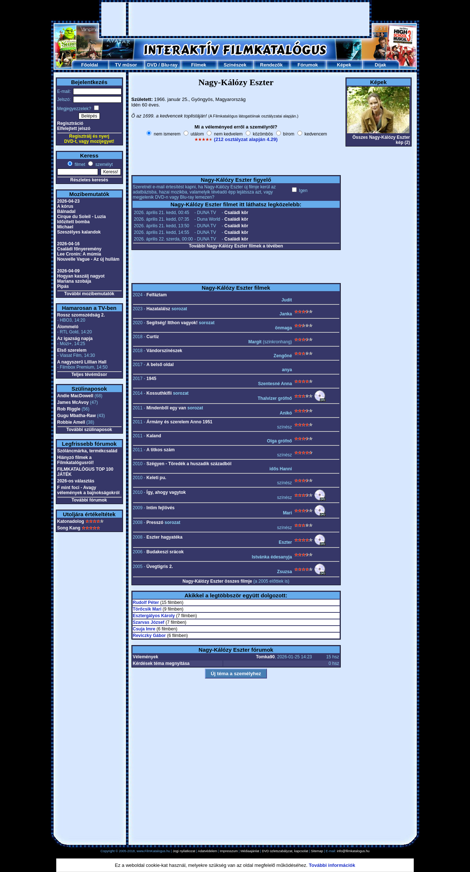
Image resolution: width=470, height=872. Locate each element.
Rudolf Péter (146, 602)
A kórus (65, 206)
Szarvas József (148, 622)
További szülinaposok (89, 429)
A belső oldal (160, 364)
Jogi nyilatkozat (184, 851)
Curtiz (153, 336)
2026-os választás (75, 481)
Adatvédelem (207, 851)
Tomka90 (265, 656)
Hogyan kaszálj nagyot (81, 276)
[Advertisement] (235, 19)
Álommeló (68, 326)
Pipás (63, 286)
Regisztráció (70, 123)
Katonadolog (70, 521)
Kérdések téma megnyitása (161, 663)
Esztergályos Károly (154, 615)
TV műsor (126, 65)
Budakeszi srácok (165, 551)
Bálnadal (66, 211)
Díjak (380, 65)
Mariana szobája (74, 281)
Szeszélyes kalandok (79, 232)
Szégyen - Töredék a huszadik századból (189, 463)
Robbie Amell (71, 422)
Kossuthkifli (159, 393)
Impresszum (229, 851)
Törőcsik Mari (147, 609)
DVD (152, 65)
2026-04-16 (68, 243)
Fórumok (307, 65)
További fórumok (89, 500)
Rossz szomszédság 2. (81, 315)
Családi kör (236, 212)
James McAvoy (73, 402)
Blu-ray (169, 65)
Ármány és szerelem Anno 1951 (180, 421)
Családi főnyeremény (79, 249)
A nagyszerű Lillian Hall (81, 362)
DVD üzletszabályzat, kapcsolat (285, 851)
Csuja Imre (144, 629)
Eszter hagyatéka (164, 537)
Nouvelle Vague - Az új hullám (88, 259)
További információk (332, 865)
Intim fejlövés (161, 507)
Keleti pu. (156, 477)
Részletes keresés (89, 179)
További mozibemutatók (89, 293)
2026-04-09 (68, 271)
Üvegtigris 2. (160, 566)
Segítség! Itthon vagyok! (172, 322)
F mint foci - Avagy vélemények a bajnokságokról (88, 490)
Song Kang (68, 528)
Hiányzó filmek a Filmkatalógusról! (75, 460)
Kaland (154, 435)
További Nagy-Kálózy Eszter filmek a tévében (236, 246)
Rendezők (271, 65)
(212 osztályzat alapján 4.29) (246, 139)
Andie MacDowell (75, 395)
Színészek (235, 65)
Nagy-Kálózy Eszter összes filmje (217, 581)
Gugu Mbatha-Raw (76, 415)
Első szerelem (72, 350)
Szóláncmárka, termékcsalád (87, 450)
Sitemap (317, 851)
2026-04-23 (68, 201)
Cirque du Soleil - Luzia (81, 216)
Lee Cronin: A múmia (79, 254)
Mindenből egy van (166, 407)
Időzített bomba (73, 221)
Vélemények (145, 656)
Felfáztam (157, 294)
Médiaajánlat (250, 851)
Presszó (155, 522)
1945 (151, 378)
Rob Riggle (68, 409)
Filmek (198, 65)
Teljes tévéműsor (89, 374)
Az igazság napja (75, 338)
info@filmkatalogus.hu (353, 851)
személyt (103, 164)
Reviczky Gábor (149, 635)
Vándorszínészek (164, 350)
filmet (79, 164)
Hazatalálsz (158, 308)
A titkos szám (161, 449)
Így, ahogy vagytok (166, 492)
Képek (344, 65)
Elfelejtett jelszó (74, 128)
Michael (65, 226)
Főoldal (89, 65)
